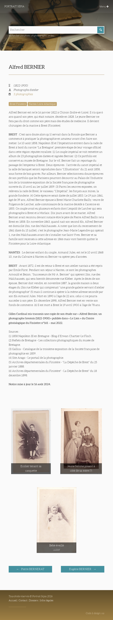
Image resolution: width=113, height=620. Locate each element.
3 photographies (23, 94)
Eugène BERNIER (80, 569)
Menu (104, 6)
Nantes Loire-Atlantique (42, 104)
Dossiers (33, 600)
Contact (23, 600)
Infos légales (46, 600)
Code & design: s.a (95, 613)
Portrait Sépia (14, 6)
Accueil (13, 600)
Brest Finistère (18, 104)
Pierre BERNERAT (32, 569)
